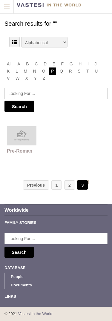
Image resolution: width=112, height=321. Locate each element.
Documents (21, 285)
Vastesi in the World (35, 313)
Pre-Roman (19, 150)
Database (14, 267)
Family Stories (20, 222)
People (17, 276)
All (9, 64)
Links (10, 296)
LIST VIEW (14, 42)
